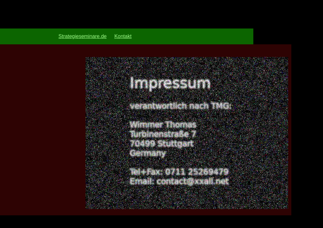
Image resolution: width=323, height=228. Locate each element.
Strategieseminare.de (83, 36)
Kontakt (122, 36)
